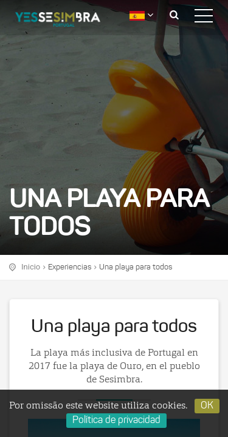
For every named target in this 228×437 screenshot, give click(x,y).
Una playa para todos (135, 267)
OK (207, 406)
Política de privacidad (116, 420)
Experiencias (69, 267)
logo (67, 21)
